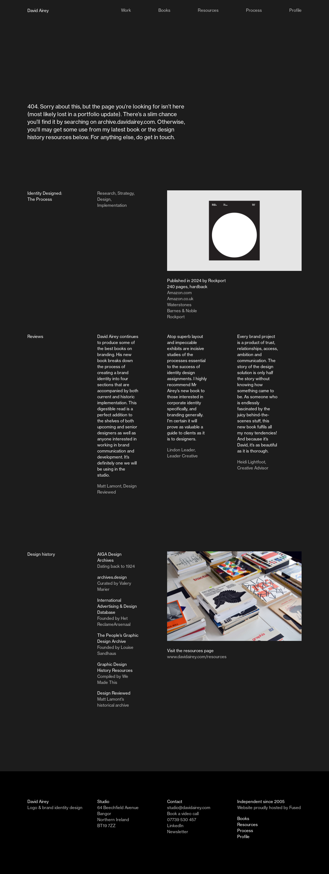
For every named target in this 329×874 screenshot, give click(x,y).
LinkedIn (175, 825)
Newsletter (177, 831)
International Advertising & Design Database (117, 606)
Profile (243, 836)
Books (243, 818)
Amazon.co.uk (180, 298)
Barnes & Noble (182, 310)
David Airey (38, 10)
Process (245, 830)
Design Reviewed (113, 693)
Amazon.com (179, 292)
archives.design (112, 577)
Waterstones (179, 304)
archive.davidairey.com (126, 121)
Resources (247, 824)
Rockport (176, 316)
